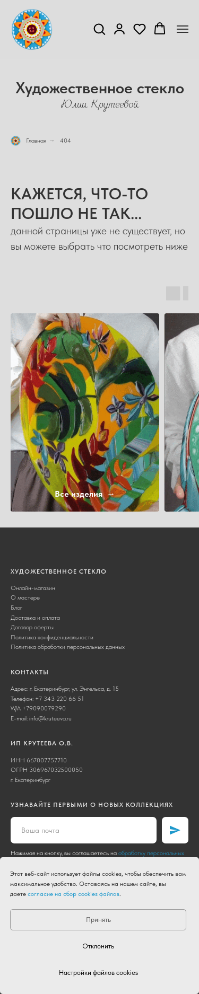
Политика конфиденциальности (52, 637)
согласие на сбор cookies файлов (73, 894)
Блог (16, 607)
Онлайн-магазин (33, 588)
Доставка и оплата (35, 617)
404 (65, 140)
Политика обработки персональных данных (68, 646)
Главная (28, 141)
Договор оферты (32, 627)
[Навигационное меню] (182, 29)
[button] (99, 28)
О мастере (25, 597)
